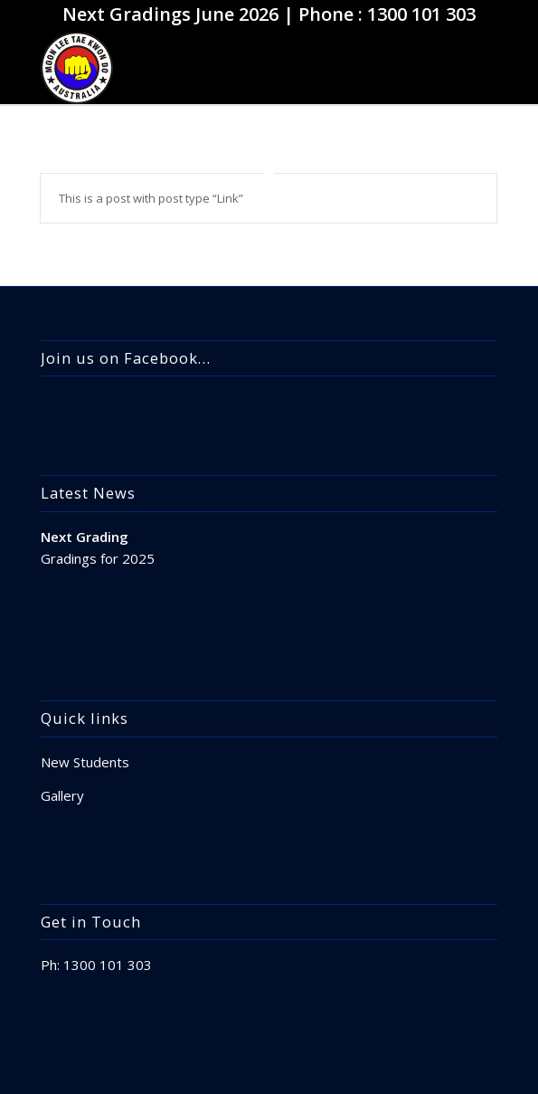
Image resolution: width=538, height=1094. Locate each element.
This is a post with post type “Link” (151, 198)
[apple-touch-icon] (224, 68)
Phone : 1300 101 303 (387, 14)
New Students (85, 762)
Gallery (62, 795)
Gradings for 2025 (98, 558)
